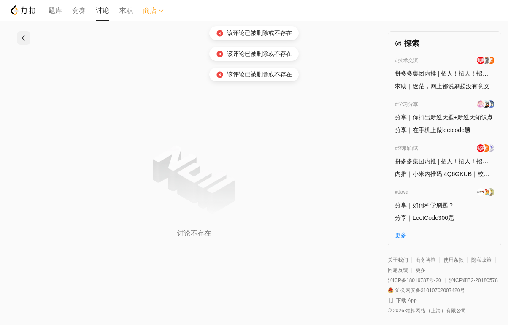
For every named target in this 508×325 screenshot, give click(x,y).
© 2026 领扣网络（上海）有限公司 (427, 311)
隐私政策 (481, 260)
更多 (421, 270)
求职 (126, 10)
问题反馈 (398, 270)
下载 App (406, 300)
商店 (153, 10)
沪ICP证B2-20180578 (473, 280)
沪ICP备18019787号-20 (414, 280)
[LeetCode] (22, 10)
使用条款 (453, 260)
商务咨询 (426, 260)
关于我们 (398, 260)
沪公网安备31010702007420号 (430, 290)
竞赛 (79, 10)
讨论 (102, 10)
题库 (55, 10)
